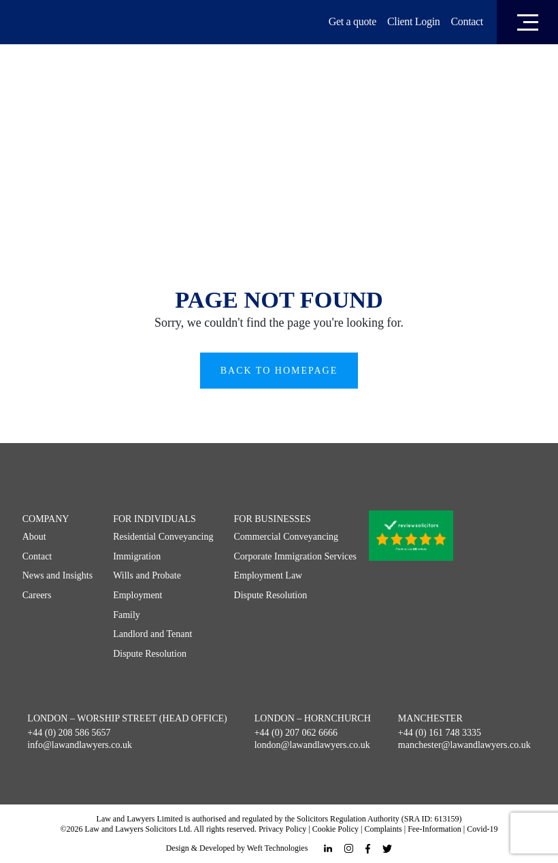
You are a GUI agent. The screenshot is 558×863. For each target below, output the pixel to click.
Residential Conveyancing (163, 537)
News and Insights (57, 575)
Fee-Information (434, 829)
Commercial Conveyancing (286, 537)
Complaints (382, 829)
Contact (466, 21)
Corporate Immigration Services (295, 556)
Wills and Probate (147, 575)
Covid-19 (482, 829)
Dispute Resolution (149, 654)
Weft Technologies (277, 848)
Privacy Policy (282, 829)
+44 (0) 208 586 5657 (68, 733)
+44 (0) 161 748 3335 (439, 733)
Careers (37, 595)
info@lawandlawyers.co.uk (79, 745)
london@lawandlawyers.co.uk (312, 745)
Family (126, 615)
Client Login (413, 21)
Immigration (137, 556)
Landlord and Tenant (152, 634)
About (34, 537)
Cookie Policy (335, 829)
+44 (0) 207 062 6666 (296, 733)
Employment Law (268, 575)
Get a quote (352, 21)
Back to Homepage (279, 370)
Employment (137, 595)
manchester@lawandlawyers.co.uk (464, 745)
